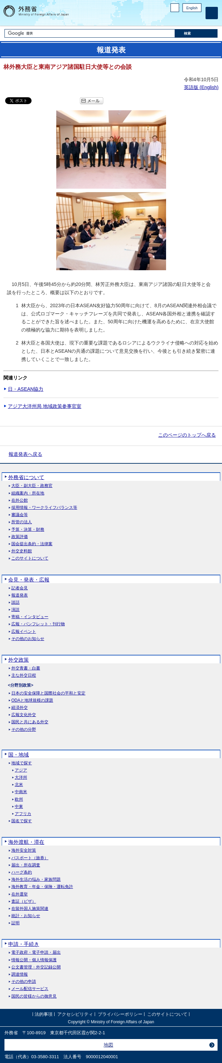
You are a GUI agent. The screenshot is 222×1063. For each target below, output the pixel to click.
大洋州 (21, 777)
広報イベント (23, 631)
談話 (15, 602)
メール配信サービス (29, 989)
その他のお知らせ (27, 639)
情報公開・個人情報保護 (34, 960)
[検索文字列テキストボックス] (89, 33)
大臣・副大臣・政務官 (31, 486)
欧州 (19, 799)
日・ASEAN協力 (25, 389)
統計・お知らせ (25, 916)
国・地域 (18, 755)
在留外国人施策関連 (29, 908)
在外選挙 (19, 894)
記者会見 (19, 588)
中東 (19, 806)
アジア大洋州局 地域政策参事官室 (44, 406)
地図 (108, 1045)
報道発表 (19, 595)
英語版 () (201, 87)
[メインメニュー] (212, 13)
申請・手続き (23, 944)
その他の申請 (23, 981)
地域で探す (21, 763)
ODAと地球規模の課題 (32, 700)
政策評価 (19, 537)
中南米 (21, 792)
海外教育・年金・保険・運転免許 (42, 887)
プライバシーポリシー (120, 1014)
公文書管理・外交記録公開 (36, 967)
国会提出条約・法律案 (31, 544)
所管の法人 (21, 522)
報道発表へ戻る (25, 454)
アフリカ (23, 814)
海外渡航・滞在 (26, 842)
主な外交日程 (23, 675)
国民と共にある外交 (29, 722)
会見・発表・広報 (28, 580)
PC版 (175, 7)
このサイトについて (29, 558)
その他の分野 (23, 729)
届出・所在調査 (25, 865)
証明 (15, 923)
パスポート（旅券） (29, 858)
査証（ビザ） (23, 901)
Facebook (180, 19)
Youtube (197, 19)
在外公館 (19, 500)
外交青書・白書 (25, 668)
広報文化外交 (23, 715)
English (192, 8)
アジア (21, 770)
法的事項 (43, 1014)
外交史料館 (21, 551)
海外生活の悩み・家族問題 (36, 879)
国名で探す (21, 821)
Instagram (188, 19)
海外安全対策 (23, 850)
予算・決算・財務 (27, 529)
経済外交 (19, 707)
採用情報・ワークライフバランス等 (44, 507)
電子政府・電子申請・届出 (36, 952)
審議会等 (19, 515)
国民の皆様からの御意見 (34, 996)
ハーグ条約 (21, 872)
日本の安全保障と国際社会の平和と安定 (48, 693)
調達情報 (19, 974)
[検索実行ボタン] (196, 33)
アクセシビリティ (75, 1014)
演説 (15, 610)
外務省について (26, 477)
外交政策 (18, 660)
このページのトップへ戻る (187, 435)
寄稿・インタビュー (29, 617)
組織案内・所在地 (27, 493)
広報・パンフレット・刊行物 (38, 624)
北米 (19, 785)
